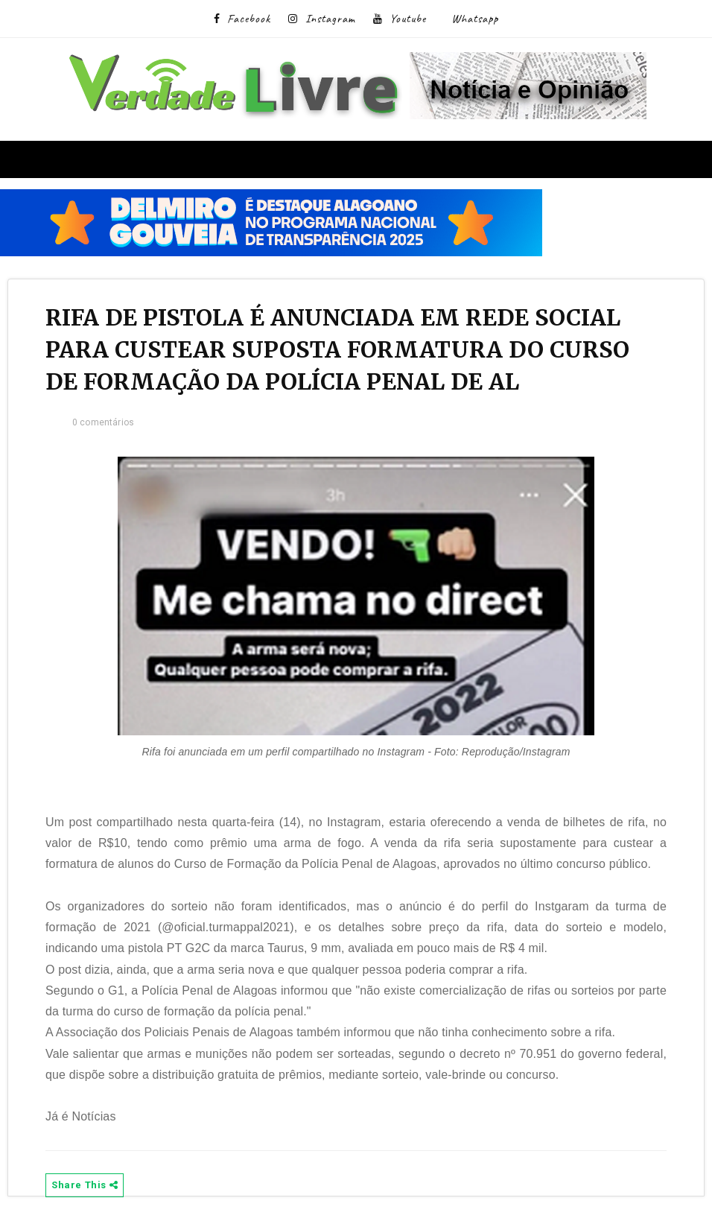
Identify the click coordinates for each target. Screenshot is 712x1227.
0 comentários (103, 422)
